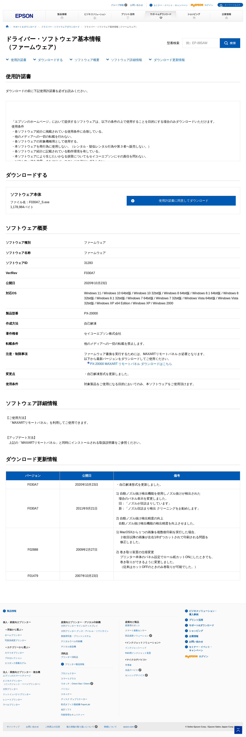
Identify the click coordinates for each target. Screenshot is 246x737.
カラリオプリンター (14, 653)
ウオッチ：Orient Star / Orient (75, 683)
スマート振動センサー (135, 630)
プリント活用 (196, 620)
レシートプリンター (12, 699)
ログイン (202, 5)
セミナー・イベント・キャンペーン (171, 5)
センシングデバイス (134, 675)
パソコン (65, 689)
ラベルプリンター (11, 704)
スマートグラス (68, 678)
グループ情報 (117, 5)
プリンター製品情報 (74, 664)
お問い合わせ (136, 5)
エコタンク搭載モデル (15, 663)
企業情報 (193, 636)
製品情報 (11, 611)
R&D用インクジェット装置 (138, 653)
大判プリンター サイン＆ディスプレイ (79, 626)
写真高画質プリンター (15, 640)
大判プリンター (10, 689)
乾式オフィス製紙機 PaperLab (75, 704)
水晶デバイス (131, 670)
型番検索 (173, 43)
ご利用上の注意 (52, 727)
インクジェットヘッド (135, 648)
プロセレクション (13, 658)
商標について (110, 727)
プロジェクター (68, 673)
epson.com (128, 727)
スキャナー (66, 694)
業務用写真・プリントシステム (76, 636)
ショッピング (196, 630)
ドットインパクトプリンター (17, 694)
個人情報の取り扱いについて (82, 727)
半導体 (128, 665)
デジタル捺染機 (68, 646)
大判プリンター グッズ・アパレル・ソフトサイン (84, 631)
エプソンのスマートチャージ (17, 675)
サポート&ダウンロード (201, 625)
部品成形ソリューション (137, 636)
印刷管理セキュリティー (72, 715)
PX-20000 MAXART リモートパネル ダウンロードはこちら (129, 363)
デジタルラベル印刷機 (71, 641)
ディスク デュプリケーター (74, 699)
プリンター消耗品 (69, 657)
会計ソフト (66, 709)
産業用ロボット (132, 625)
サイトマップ (13, 727)
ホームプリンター (13, 635)
